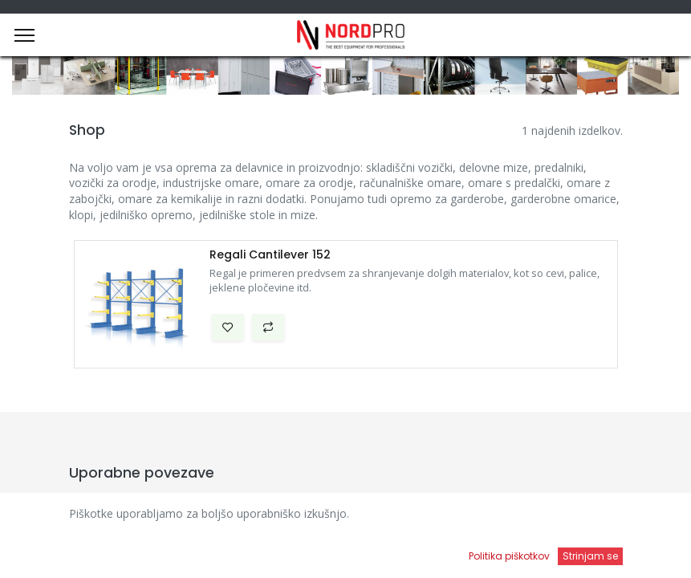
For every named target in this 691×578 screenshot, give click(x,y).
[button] (228, 327)
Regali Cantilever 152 (270, 255)
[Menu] (24, 35)
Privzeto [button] (522, 518)
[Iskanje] (247, 550)
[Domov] (53, 550)
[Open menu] (443, 554)
